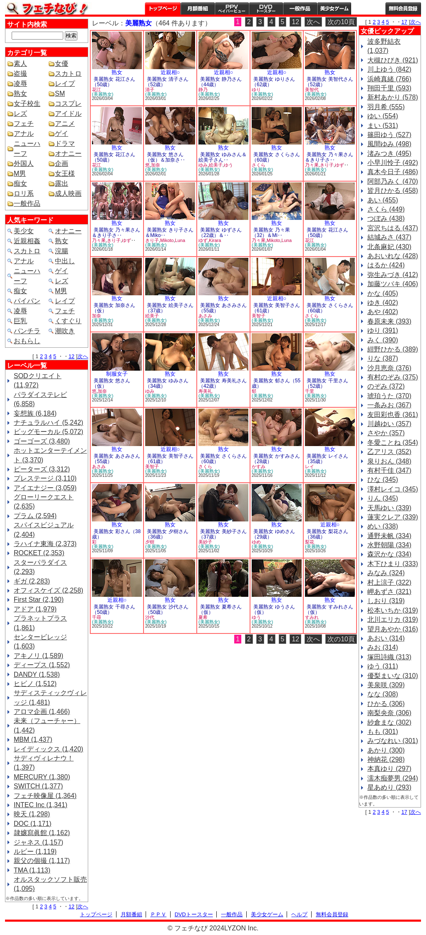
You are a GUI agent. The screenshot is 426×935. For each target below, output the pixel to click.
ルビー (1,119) (35, 851)
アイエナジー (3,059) (45, 487)
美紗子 (205, 541)
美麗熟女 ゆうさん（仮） (273, 609)
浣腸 (61, 250)
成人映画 (68, 193)
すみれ (312, 617)
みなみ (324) (386, 572)
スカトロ (68, 73)
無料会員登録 (332, 914)
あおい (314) (386, 638)
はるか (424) (386, 265)
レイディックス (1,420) (48, 749)
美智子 (258, 315)
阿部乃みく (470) (392, 181)
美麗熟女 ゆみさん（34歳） (166, 383)
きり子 (327, 164)
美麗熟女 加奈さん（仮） (113, 308)
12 (71, 356)
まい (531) (382, 125)
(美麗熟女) (102, 94)
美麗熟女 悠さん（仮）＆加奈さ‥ (165, 157)
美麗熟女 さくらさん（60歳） (276, 157)
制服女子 (117, 374)
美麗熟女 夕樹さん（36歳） (166, 534)
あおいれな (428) (392, 255)
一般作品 (300, 8)
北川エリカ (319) (392, 619)
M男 (20, 173)
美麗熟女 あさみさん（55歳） (222, 308)
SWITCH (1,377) (38, 786)
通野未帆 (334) (389, 535)
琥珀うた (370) (389, 395)
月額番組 (198, 8)
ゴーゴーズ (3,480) (42, 441)
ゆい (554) (382, 116)
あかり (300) (386, 750)
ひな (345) (382, 479)
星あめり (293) (389, 787)
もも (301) (382, 731)
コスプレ (68, 103)
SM (60, 93)
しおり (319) (386, 600)
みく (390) (382, 340)
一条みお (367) (389, 405)
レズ (20, 113)
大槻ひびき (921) (392, 60)
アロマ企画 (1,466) (42, 711)
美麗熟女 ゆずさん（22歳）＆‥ (220, 232)
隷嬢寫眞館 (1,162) (42, 832)
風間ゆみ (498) (389, 143)
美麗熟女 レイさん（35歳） (326, 458)
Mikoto (166, 240)
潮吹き (65, 330)
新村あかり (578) (392, 97)
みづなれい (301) (392, 740)
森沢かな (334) (389, 554)
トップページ (163, 8)
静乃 (203, 89)
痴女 (20, 183)
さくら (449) (386, 209)
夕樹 (149, 541)
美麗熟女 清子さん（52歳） (166, 81)
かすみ (258, 466)
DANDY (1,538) (37, 674)
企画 (61, 163)
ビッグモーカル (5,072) (48, 431)
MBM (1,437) (33, 739)
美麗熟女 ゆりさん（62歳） (273, 81)
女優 (61, 63)
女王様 (65, 173)
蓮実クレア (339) (392, 517)
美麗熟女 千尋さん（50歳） (113, 609)
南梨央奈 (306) (389, 712)
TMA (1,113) (32, 870)
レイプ (65, 83)
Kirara (215, 240)
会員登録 (403, 8)
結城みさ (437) (389, 237)
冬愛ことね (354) (392, 442)
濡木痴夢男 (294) (392, 778)
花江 (96, 89)
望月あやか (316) (392, 629)
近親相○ (170, 72)
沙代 (149, 617)
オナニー (68, 153)
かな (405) (382, 293)
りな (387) (382, 358)
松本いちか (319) (392, 610)
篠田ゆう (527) (389, 134)
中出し (65, 260)
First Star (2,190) (39, 599)
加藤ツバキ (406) (392, 283)
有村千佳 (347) (389, 470)
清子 (149, 89)
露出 (61, 183)
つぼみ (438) (386, 218)
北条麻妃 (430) (389, 246)
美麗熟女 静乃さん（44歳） (220, 81)
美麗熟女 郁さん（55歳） (276, 383)
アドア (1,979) (35, 609)
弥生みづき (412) (392, 274)
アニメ (65, 123)
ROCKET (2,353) (39, 552)
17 (404, 22)
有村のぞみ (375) (392, 377)
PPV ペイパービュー (232, 8)
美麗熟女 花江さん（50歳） (113, 81)
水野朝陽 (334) (389, 545)
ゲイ (61, 133)
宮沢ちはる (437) (392, 228)
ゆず (339, 164)
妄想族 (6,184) (35, 413)
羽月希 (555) (386, 106)
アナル (24, 133)
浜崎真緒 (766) (389, 78)
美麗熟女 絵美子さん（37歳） (169, 308)
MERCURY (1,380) (42, 776)
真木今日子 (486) (392, 171)
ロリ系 (24, 193)
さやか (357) (386, 432)
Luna (180, 240)
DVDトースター (266, 8)
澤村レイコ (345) (392, 489)
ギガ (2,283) (32, 581)
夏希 (203, 617)
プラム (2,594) (35, 515)
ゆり (256, 89)
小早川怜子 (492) (392, 162)
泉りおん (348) (389, 461)
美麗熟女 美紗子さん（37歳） (222, 534)
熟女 (20, 93)
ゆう (228, 164)
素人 (20, 63)
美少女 (24, 230)
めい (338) (382, 526)
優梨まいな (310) (392, 675)
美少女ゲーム (334, 8)
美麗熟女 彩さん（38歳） (116, 534)
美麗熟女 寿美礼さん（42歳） (222, 383)
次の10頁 (341, 21)
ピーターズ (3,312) (42, 469)
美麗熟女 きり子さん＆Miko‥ (169, 232)
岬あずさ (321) (389, 591)
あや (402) (382, 311)
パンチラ (27, 330)
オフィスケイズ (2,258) (48, 590)
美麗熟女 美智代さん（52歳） (329, 81)
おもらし (27, 340)
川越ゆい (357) (389, 423)
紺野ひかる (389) (392, 349)
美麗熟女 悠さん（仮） (111, 383)
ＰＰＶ (158, 914)
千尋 (96, 617)
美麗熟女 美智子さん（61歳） (276, 308)
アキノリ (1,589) (38, 655)
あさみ (205, 315)
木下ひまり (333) (392, 563)
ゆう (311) (382, 666)
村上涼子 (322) (389, 582)
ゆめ (256, 541)
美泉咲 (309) (386, 684)
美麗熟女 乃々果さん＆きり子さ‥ (329, 157)
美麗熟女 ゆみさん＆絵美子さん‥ (222, 157)
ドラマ (65, 143)
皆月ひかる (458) (392, 190)
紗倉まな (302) (389, 722)
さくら (258, 164)
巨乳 (20, 320)
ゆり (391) (382, 330)
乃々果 (312, 164)
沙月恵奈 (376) (389, 368)
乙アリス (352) (389, 451)
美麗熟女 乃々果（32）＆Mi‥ (271, 232)
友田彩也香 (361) (392, 414)
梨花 (309, 541)
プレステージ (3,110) (45, 478)
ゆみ (203, 164)
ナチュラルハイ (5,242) (48, 422)
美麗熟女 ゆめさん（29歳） (273, 534)
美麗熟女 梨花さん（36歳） (326, 534)
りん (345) (382, 498)
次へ (82, 356)
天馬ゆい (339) (389, 507)
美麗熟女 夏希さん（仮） (220, 609)
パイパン (27, 300)
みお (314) (382, 647)
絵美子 (216, 164)
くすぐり (68, 320)
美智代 (312, 89)
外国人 (24, 163)
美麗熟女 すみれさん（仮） (329, 609)
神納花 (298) (386, 759)
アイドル (68, 113)
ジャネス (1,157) (38, 842)
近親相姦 (27, 240)
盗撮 (20, 73)
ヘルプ (368, 8)
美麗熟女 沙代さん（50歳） (166, 609)
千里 (309, 391)
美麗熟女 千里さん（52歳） (326, 383)
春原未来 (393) (389, 321)
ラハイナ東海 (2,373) (45, 543)
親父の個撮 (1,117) (42, 860)
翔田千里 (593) (389, 88)
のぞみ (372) (386, 386)
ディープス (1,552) (42, 664)
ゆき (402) (382, 302)
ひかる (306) (386, 703)
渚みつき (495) (389, 153)
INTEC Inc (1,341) (40, 804)
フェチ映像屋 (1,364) (45, 795)
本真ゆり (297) (389, 768)
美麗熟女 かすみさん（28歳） (276, 458)
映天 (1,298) (32, 814)
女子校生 (27, 103)
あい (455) (382, 200)
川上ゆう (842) (389, 69)
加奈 (155, 164)
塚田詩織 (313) (389, 657)
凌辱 (20, 83)
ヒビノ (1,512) (35, 683)
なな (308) (382, 694)
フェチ (24, 123)
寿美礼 (205, 391)
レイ (309, 466)
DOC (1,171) (33, 823)
